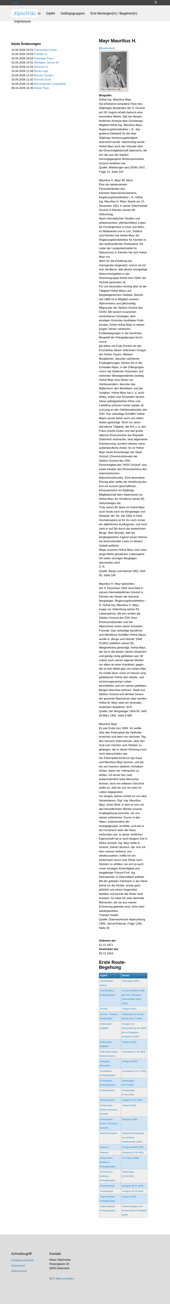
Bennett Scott (42, 79)
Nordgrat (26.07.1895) (132, 1186)
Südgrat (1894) (129, 1042)
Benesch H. (41, 66)
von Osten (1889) (130, 1158)
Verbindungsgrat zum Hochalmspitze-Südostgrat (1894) (134, 1210)
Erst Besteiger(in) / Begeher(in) (113, 13)
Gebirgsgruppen (73, 13)
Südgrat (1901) (129, 1008)
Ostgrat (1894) (129, 1105)
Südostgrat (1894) (130, 981)
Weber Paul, (41, 88)
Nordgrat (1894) (129, 1061)
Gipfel (50, 13)
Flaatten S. (41, 54)
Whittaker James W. (46, 62)
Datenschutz (19, 1271)
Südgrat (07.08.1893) (132, 1100)
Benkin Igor (41, 71)
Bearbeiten (107, 48)
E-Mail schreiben (63, 1278)
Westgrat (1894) (130, 1119)
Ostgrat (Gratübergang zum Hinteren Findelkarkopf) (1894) (133, 1137)
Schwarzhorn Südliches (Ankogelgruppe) (107, 1176)
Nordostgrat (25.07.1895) (134, 1071)
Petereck (104, 1147)
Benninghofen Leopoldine (50, 83)
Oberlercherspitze (108, 1133)
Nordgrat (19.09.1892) (132, 1191)
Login (14, 2)
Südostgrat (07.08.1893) (133, 1051)
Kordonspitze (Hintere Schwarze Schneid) (108, 1109)
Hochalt (103, 1008)
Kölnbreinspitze (107, 1090)
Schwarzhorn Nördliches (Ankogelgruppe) (107, 1162)
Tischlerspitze (106, 1191)
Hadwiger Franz (44, 58)
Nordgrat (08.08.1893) (132, 1147)
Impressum (22, 21)
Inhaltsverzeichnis (22, 1260)
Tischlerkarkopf (107, 1186)
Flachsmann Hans (45, 49)
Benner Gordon (43, 75)
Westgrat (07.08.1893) (133, 1152)
